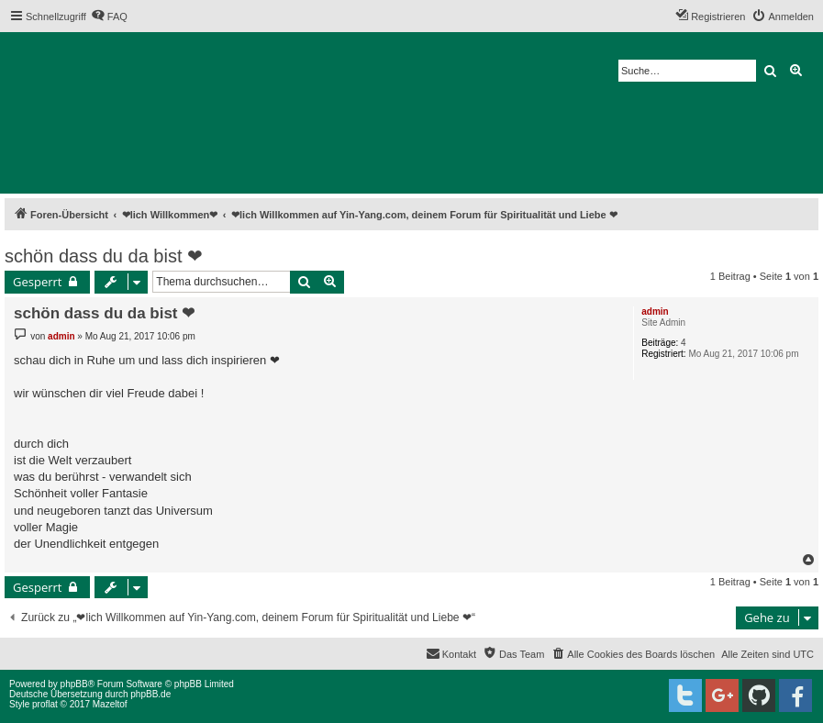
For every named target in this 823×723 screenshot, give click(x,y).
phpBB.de (150, 694)
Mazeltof (110, 704)
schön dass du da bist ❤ (104, 256)
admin (654, 311)
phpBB (74, 684)
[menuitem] (109, 17)
